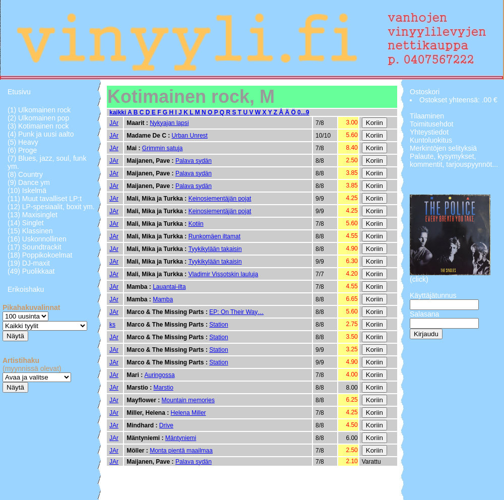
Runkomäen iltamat (214, 236)
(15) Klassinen (30, 231)
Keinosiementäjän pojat (219, 198)
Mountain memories (188, 400)
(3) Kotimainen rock (38, 126)
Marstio (163, 387)
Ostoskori (424, 92)
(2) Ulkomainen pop (38, 118)
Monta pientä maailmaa (181, 450)
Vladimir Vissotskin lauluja (223, 274)
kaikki (118, 112)
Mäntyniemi (180, 438)
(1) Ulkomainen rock (39, 110)
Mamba (163, 299)
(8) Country (25, 174)
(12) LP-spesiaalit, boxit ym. (51, 207)
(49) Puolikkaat (31, 271)
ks (112, 324)
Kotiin (196, 223)
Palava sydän (193, 160)
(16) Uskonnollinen (37, 239)
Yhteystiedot (429, 132)
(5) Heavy (23, 142)
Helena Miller (188, 412)
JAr (113, 123)
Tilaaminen (427, 116)
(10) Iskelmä (27, 190)
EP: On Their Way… (236, 312)
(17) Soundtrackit (34, 247)
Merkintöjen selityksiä (443, 148)
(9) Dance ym (29, 182)
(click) (419, 279)
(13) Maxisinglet (32, 215)
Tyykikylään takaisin (215, 249)
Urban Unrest (190, 135)
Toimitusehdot (431, 124)
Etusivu (19, 92)
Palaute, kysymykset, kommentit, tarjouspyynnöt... (454, 160)
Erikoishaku (26, 289)
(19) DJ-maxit (29, 263)
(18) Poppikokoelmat (40, 255)
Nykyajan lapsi (169, 123)
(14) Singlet (26, 223)
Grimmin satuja (162, 148)
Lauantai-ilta (169, 286)
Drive (166, 425)
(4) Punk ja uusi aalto (41, 134)
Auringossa (160, 375)
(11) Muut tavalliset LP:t (45, 199)
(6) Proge (22, 150)
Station (218, 324)
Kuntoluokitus (431, 140)
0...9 (303, 112)
